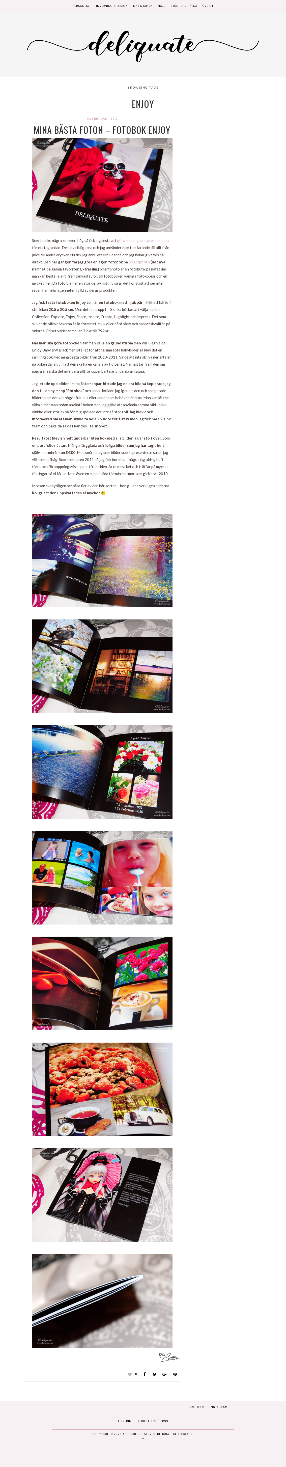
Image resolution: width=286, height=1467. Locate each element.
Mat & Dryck (143, 6)
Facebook (197, 1407)
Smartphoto (139, 262)
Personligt (82, 6)
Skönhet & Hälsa (183, 6)
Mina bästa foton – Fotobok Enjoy (102, 129)
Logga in (185, 1434)
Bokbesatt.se (147, 1421)
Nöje (161, 6)
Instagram (218, 1407)
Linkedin (124, 1421)
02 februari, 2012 (102, 118)
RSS (165, 1421)
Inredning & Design (112, 6)
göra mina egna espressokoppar (143, 240)
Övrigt (208, 6)
